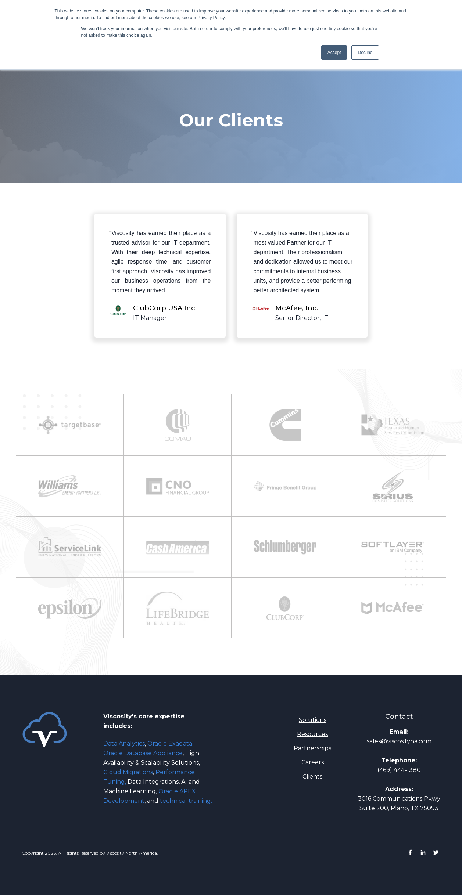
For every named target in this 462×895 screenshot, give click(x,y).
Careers (312, 762)
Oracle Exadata (169, 743)
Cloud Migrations (128, 772)
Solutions (312, 720)
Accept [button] (334, 52)
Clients (312, 776)
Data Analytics (124, 743)
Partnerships (312, 748)
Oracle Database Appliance (143, 753)
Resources (312, 733)
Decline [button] (365, 52)
